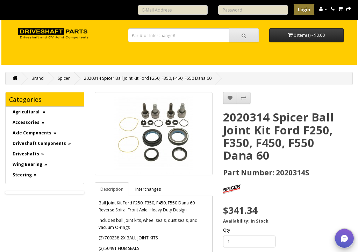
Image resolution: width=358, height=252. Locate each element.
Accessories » (28, 122)
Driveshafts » (28, 154)
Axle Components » (34, 133)
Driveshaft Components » (42, 143)
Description (111, 189)
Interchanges (148, 189)
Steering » (25, 175)
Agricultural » (29, 112)
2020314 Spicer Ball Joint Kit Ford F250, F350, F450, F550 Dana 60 (148, 78)
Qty (226, 230)
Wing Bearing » (30, 164)
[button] (344, 238)
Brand (37, 78)
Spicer (64, 78)
